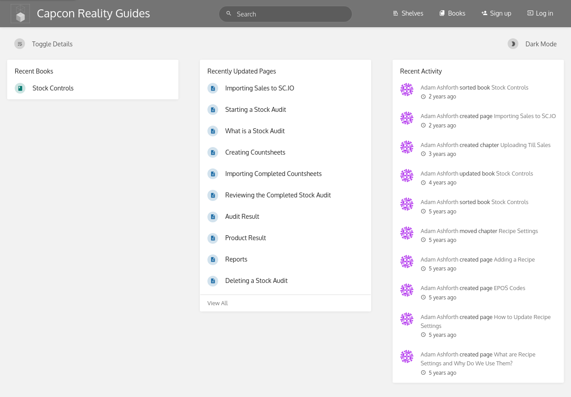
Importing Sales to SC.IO (525, 115)
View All (217, 303)
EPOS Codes (509, 287)
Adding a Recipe (514, 259)
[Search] (230, 13)
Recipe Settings (518, 230)
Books (452, 13)
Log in (540, 13)
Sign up (496, 13)
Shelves (408, 13)
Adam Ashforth (439, 87)
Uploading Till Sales (526, 144)
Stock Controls (510, 87)
